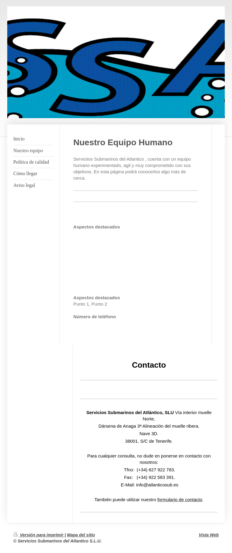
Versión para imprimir (39, 535)
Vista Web (209, 535)
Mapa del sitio (81, 535)
